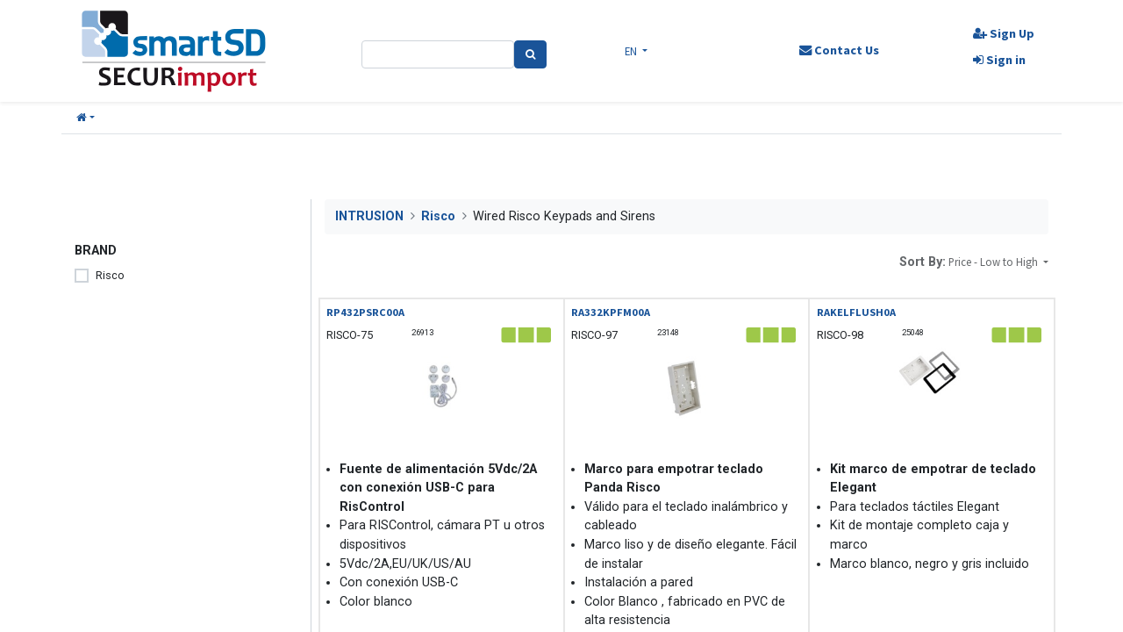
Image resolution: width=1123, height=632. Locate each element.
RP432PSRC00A (365, 312)
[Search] (530, 54)
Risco (110, 275)
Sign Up (1003, 33)
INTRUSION (369, 216)
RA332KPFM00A (610, 312)
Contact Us (838, 50)
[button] (85, 118)
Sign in (999, 60)
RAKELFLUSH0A (856, 312)
